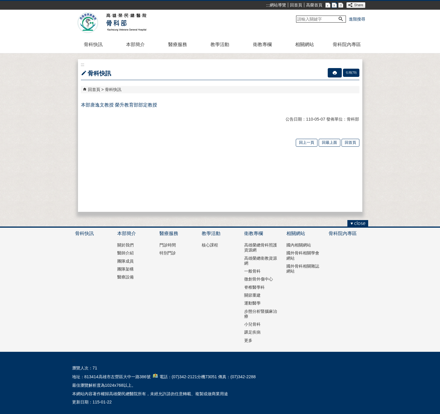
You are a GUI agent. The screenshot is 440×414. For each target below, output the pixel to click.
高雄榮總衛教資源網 (260, 261)
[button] (341, 19)
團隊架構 (125, 269)
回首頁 (296, 5)
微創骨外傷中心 (258, 279)
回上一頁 (306, 142)
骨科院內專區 (347, 44)
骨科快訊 (93, 44)
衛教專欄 (262, 44)
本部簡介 (135, 44)
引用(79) (351, 72)
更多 (248, 340)
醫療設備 (125, 277)
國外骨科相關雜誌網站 (302, 268)
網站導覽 (278, 5)
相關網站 (304, 44)
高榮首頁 (314, 5)
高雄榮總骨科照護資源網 (260, 247)
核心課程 (210, 245)
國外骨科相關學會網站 (302, 255)
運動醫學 (252, 303)
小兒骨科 (252, 324)
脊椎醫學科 (254, 287)
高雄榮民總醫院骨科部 (126, 23)
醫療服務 (177, 44)
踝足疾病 (252, 332)
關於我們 (125, 245)
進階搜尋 (357, 19)
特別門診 (167, 253)
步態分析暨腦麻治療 (260, 314)
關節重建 (252, 295)
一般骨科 (252, 271)
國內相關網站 (298, 245)
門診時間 (167, 245)
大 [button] (340, 5)
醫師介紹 (125, 253)
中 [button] (334, 5)
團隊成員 (125, 261)
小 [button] (327, 5)
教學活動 (219, 44)
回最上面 (329, 142)
